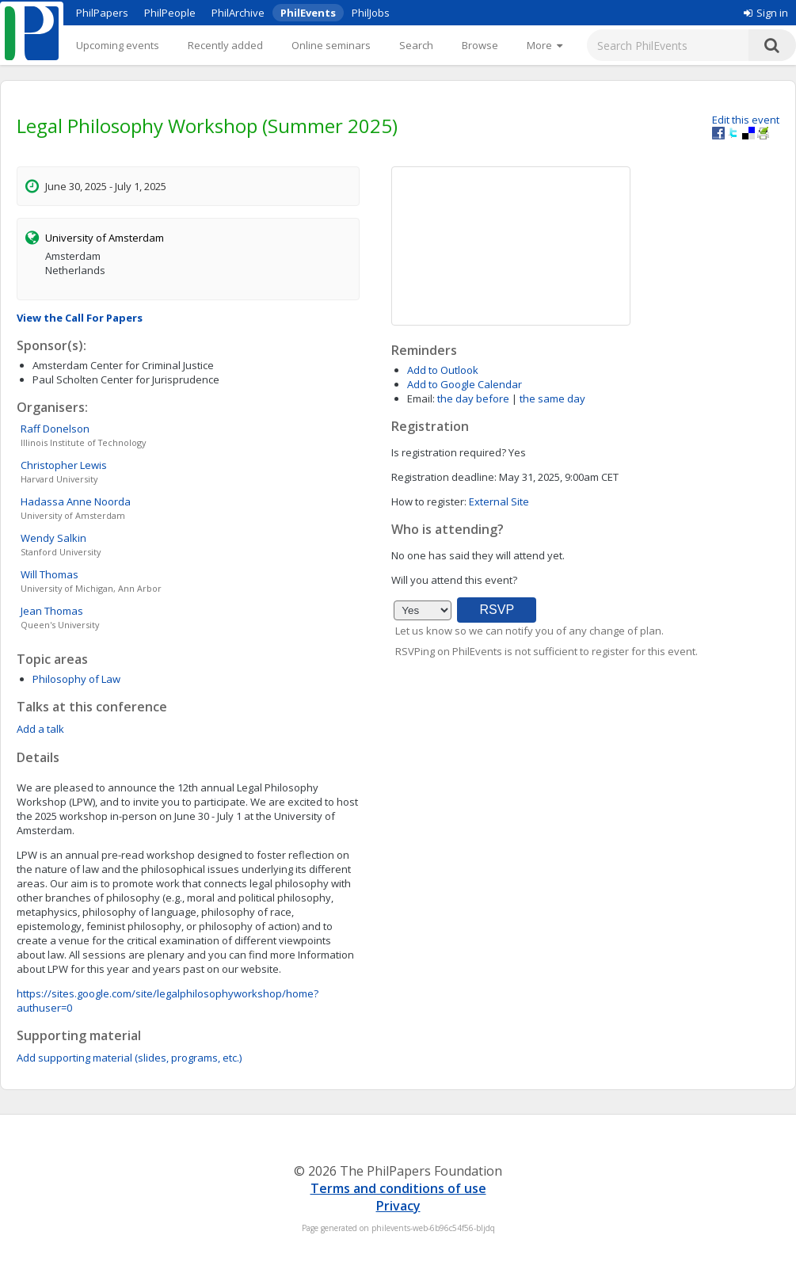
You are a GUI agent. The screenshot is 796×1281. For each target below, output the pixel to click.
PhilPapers (102, 13)
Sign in (766, 13)
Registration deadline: (444, 477)
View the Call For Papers (80, 318)
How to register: (429, 501)
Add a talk (40, 729)
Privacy (398, 1205)
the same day (552, 398)
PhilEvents (308, 13)
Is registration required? (448, 452)
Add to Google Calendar (464, 384)
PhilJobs (371, 13)
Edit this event (745, 119)
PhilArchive (238, 13)
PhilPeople (170, 13)
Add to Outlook (442, 370)
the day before (473, 398)
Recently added (225, 45)
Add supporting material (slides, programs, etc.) (129, 1057)
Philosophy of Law (76, 679)
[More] (544, 45)
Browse (480, 45)
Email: (421, 398)
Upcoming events (117, 45)
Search (416, 45)
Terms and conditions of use (398, 1188)
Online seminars (331, 45)
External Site (499, 501)
